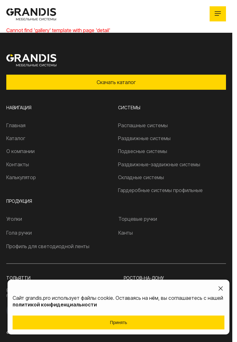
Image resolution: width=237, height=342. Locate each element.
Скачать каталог (116, 82)
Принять (118, 322)
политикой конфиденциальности (55, 304)
